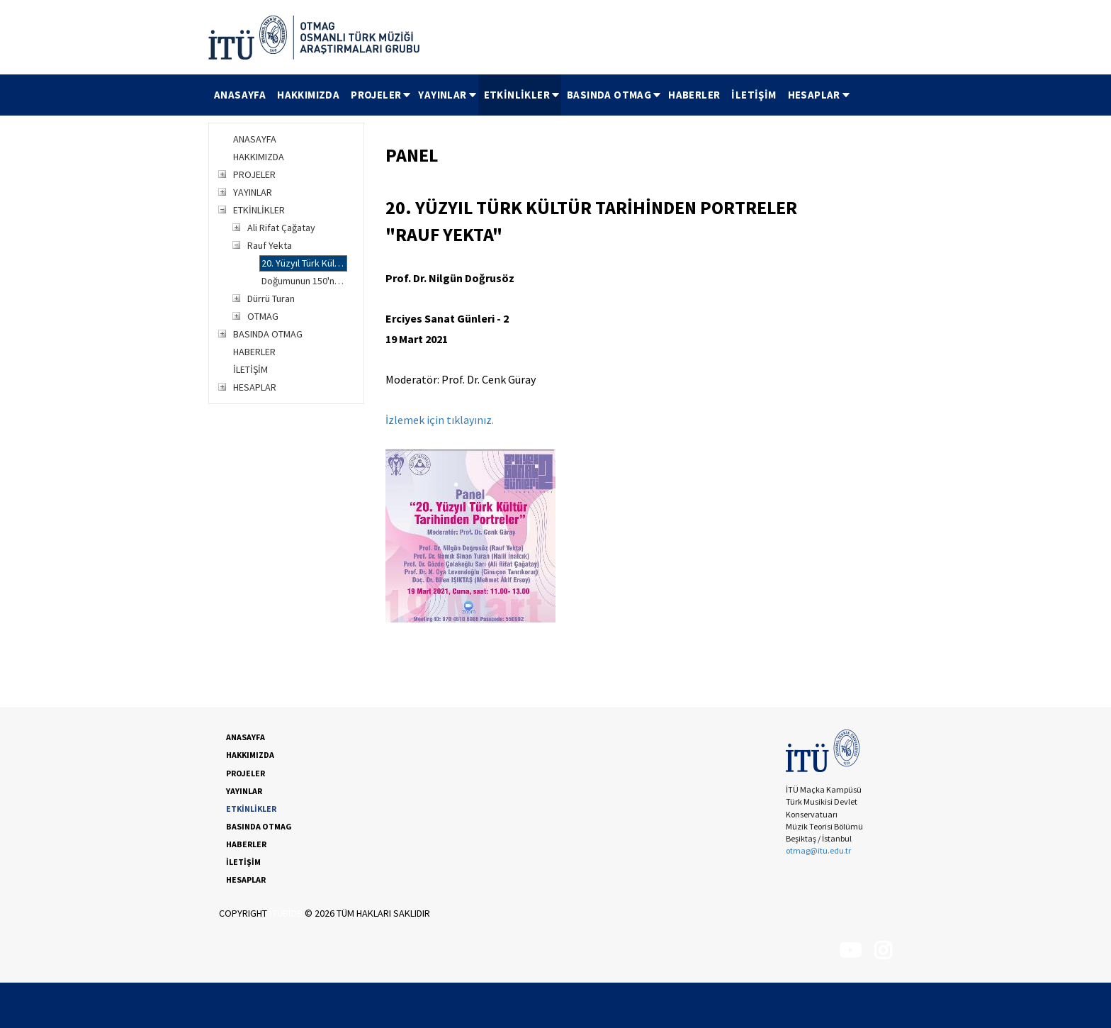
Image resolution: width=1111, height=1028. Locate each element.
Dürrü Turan (271, 298)
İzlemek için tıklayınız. (439, 420)
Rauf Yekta (269, 245)
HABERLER (694, 94)
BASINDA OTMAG (614, 94)
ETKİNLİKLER (522, 94)
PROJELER (381, 94)
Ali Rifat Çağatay (281, 227)
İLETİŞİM (753, 94)
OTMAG (262, 316)
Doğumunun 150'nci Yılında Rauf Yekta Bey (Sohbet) (304, 280)
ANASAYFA (240, 94)
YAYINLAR (448, 94)
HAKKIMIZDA (308, 94)
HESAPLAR (820, 94)
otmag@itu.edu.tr (818, 850)
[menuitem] (239, 95)
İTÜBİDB (286, 913)
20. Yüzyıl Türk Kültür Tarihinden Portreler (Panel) (304, 263)
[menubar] (530, 95)
